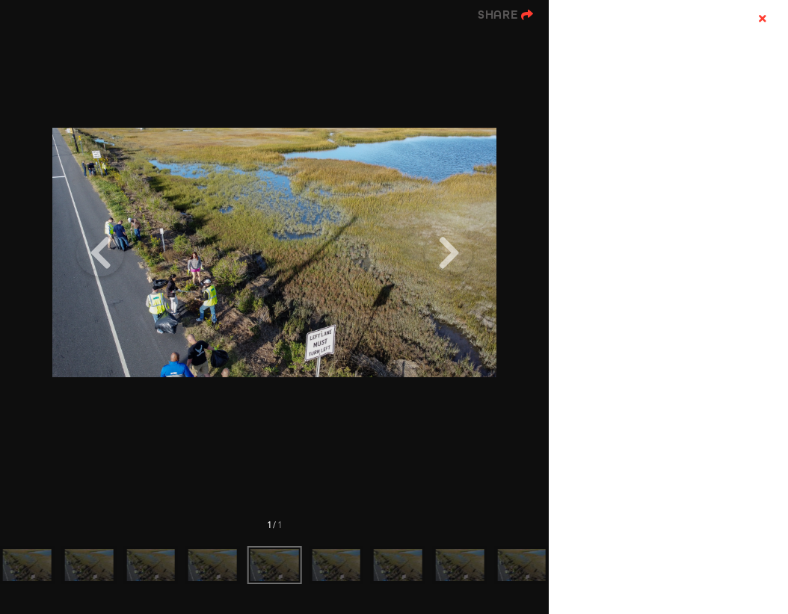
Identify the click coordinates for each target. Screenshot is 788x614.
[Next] (449, 252)
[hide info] (762, 19)
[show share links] (506, 15)
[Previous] (100, 252)
